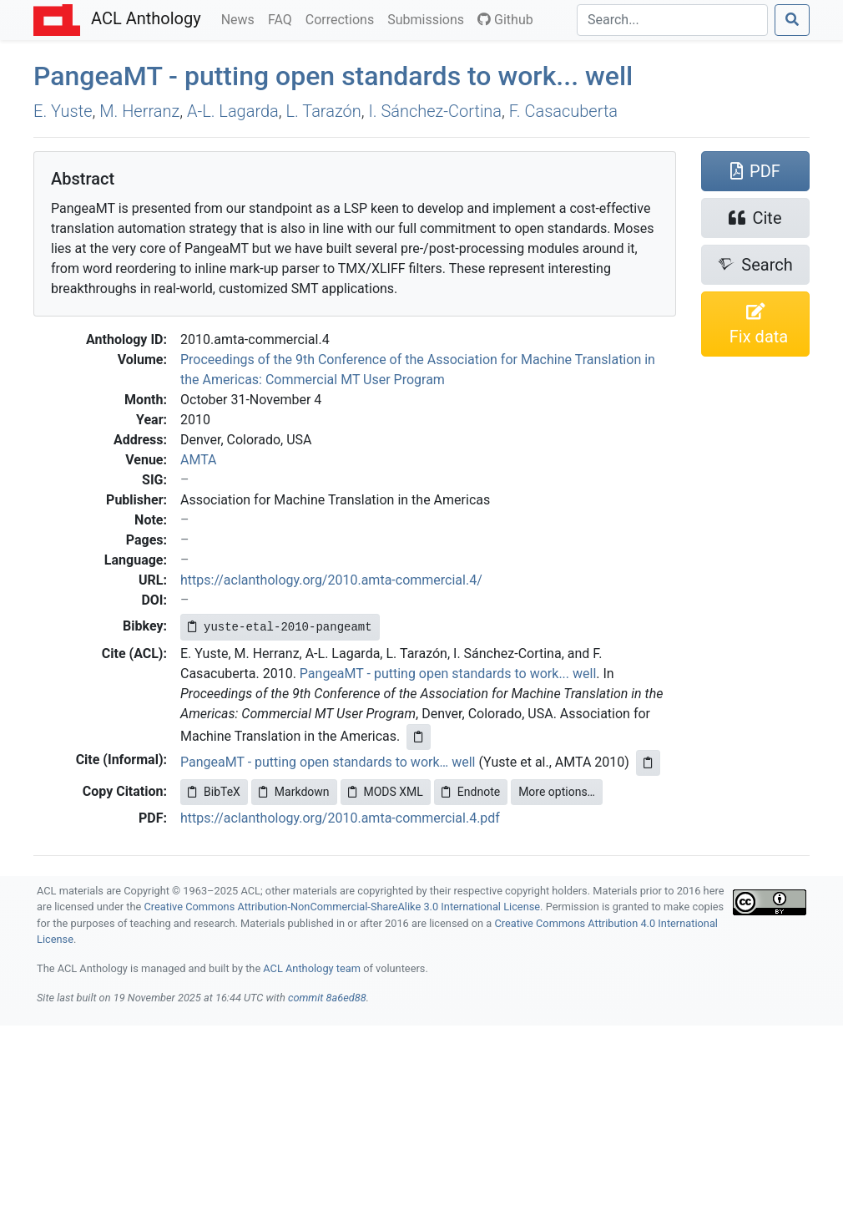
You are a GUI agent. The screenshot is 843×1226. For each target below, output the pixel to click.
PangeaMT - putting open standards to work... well (448, 673)
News (241, 18)
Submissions (429, 18)
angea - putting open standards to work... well (333, 76)
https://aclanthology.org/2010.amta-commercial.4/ (331, 580)
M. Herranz (139, 111)
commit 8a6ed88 (327, 997)
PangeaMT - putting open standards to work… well (328, 762)
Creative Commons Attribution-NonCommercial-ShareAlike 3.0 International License (342, 906)
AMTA (198, 460)
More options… (556, 791)
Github (505, 20)
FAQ (283, 18)
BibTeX (214, 791)
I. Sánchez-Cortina (435, 111)
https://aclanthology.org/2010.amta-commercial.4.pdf (340, 818)
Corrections (343, 18)
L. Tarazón (323, 111)
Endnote (471, 791)
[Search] (672, 20)
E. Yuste (63, 111)
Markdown (294, 791)
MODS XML (385, 791)
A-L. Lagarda (233, 111)
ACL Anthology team (312, 968)
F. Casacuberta (563, 111)
